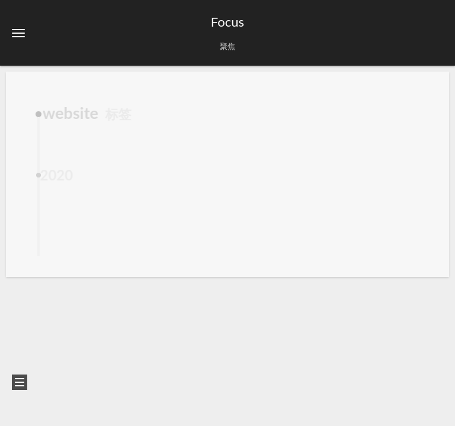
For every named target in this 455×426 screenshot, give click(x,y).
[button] (18, 32)
